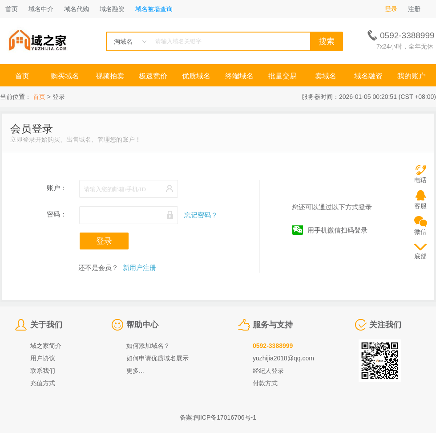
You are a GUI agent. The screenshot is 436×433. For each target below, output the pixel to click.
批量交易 (282, 76)
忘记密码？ (201, 215)
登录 (391, 8)
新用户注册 (139, 267)
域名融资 (112, 8)
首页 (11, 8)
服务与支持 (273, 324)
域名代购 (76, 8)
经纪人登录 (268, 370)
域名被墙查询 (154, 8)
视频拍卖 (110, 76)
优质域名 (196, 76)
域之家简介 (45, 345)
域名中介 (40, 8)
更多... (135, 370)
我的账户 (411, 76)
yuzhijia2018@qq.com (283, 358)
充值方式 (42, 383)
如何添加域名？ (148, 345)
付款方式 (265, 383)
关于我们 (46, 324)
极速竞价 (153, 76)
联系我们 (42, 370)
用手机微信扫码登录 (337, 230)
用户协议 (42, 358)
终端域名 (239, 76)
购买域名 (66, 76)
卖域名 (325, 76)
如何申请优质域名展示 (157, 358)
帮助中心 (142, 324)
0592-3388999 (273, 345)
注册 (414, 8)
